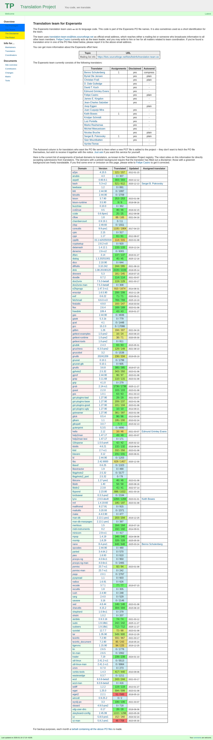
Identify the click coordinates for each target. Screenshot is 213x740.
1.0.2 (103, 615)
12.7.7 (103, 630)
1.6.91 (103, 581)
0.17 (103, 709)
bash (75, 183)
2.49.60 (103, 225)
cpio (74, 232)
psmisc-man (78, 570)
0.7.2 (103, 277)
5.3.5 (103, 427)
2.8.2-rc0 (103, 243)
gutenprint (77, 427)
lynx (74, 499)
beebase (77, 187)
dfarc (75, 255)
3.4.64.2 (103, 551)
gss (74, 394)
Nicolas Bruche (92, 132)
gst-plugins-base (81, 401)
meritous (77, 525)
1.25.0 (103, 690)
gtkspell (76, 424)
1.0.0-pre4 (103, 442)
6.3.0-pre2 (103, 349)
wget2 (75, 694)
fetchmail (77, 300)
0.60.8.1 (103, 180)
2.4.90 (103, 593)
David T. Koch (91, 87)
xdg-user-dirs (79, 709)
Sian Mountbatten (93, 140)
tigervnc (76, 645)
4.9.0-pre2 (103, 705)
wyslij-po (77, 702)
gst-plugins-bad (80, 397)
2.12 (103, 431)
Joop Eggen (90, 106)
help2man (77, 435)
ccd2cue (76, 210)
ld (73, 457)
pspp (75, 574)
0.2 (103, 529)
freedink (76, 311)
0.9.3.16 (103, 619)
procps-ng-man (80, 563)
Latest (208, 13)
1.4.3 (103, 672)
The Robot (9, 37)
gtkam (75, 420)
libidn (75, 484)
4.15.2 (103, 608)
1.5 (103, 525)
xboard (76, 705)
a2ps (75, 172)
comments (197, 738)
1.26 (103, 330)
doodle (76, 277)
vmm (75, 668)
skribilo (76, 619)
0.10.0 (103, 206)
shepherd (77, 611)
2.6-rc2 (103, 251)
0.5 (103, 210)
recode (76, 585)
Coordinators (11, 55)
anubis (75, 176)
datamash (77, 247)
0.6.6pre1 (103, 213)
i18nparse (77, 442)
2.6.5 (103, 649)
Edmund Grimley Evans (96, 91)
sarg (74, 596)
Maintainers (10, 47)
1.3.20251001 (103, 258)
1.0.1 (103, 394)
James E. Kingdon (93, 98)
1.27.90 (103, 397)
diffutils (76, 266)
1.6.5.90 (103, 292)
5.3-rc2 (103, 183)
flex (74, 307)
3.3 (103, 702)
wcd (74, 679)
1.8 (103, 217)
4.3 (103, 176)
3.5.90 (103, 202)
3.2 (103, 352)
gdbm (75, 330)
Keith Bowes (90, 113)
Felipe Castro (63, 39)
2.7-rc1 (103, 450)
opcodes (77, 548)
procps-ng (77, 559)
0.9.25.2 (103, 698)
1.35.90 (103, 634)
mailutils (76, 510)
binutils (76, 195)
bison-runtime (79, 202)
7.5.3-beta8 (103, 281)
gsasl (75, 390)
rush (74, 593)
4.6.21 (103, 446)
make (75, 514)
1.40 (103, 484)
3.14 (103, 255)
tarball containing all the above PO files (92, 729)
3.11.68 (103, 379)
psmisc (76, 566)
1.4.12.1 (103, 247)
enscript (76, 292)
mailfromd (77, 506)
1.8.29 (103, 540)
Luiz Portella (90, 121)
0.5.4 (103, 416)
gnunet (76, 360)
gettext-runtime (80, 337)
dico (74, 262)
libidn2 (75, 487)
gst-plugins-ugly (80, 409)
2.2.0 (103, 390)
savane (76, 600)
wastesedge (78, 675)
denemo (76, 251)
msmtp (76, 540)
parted (75, 551)
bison (75, 198)
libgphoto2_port (80, 476)
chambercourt (79, 221)
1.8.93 (103, 555)
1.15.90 (103, 645)
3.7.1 (103, 585)
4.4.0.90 (103, 514)
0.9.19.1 (103, 221)
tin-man (76, 653)
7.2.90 (103, 638)
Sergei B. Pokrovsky (94, 136)
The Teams (10, 30)
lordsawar (77, 495)
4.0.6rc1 (103, 559)
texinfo (75, 638)
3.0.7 (103, 424)
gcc (74, 326)
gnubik (75, 345)
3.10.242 (103, 266)
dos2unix (77, 281)
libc (74, 461)
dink (74, 270)
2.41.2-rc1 (103, 660)
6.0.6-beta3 (103, 679)
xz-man (76, 720)
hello (75, 431)
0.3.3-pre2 (103, 495)
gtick (74, 416)
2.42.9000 (103, 461)
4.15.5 (103, 172)
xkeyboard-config (81, 713)
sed (74, 604)
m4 (74, 503)
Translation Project (30, 6)
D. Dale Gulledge (93, 83)
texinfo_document (81, 642)
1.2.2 (103, 687)
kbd (74, 450)
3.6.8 (103, 367)
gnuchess (77, 349)
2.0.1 (103, 574)
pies (74, 555)
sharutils (76, 608)
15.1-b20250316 (103, 240)
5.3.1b (103, 318)
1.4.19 (103, 536)
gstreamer (77, 412)
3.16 (103, 600)
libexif (75, 465)
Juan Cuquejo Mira (94, 110)
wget (75, 690)
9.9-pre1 (103, 228)
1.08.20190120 (103, 270)
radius (75, 581)
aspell (75, 180)
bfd (74, 191)
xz (73, 717)
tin (73, 649)
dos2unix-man (79, 285)
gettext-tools (78, 341)
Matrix (8, 76)
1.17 (103, 236)
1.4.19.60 (103, 503)
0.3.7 (103, 675)
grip (74, 382)
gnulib (75, 356)
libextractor (78, 469)
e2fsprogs (77, 288)
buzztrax (76, 206)
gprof (75, 375)
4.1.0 (103, 382)
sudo (75, 623)
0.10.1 (103, 360)
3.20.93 (103, 510)
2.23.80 (103, 491)
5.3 (103, 273)
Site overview (11, 65)
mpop (75, 536)
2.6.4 (103, 307)
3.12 (103, 454)
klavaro (76, 454)
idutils (75, 446)
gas (74, 315)
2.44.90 (103, 191)
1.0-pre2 (103, 334)
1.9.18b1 (103, 623)
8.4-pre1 (103, 544)
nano (75, 544)
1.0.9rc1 (103, 611)
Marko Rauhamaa (93, 125)
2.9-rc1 (103, 533)
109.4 (103, 311)
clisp (74, 225)
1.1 (103, 420)
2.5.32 (103, 371)
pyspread (77, 578)
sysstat (76, 630)
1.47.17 (103, 435)
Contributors (10, 69)
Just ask (98, 152)
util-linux (76, 660)
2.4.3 (103, 345)
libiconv (76, 480)
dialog (75, 258)
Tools (7, 80)
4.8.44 (103, 604)
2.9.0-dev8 (103, 499)
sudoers (76, 626)
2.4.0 (103, 596)
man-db (76, 518)
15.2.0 (103, 326)
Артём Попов (91, 144)
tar (73, 634)
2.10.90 (103, 262)
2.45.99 (103, 713)
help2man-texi (79, 439)
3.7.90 (103, 198)
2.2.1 (103, 694)
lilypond (76, 491)
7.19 (103, 656)
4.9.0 (103, 304)
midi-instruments (81, 529)
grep (74, 379)
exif (74, 296)
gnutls (75, 367)
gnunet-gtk (78, 364)
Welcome (9, 13)
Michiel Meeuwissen (94, 128)
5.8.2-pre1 (103, 720)
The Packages (11, 26)
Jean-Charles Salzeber (96, 102)
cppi (74, 236)
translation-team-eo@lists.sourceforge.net (71, 37)
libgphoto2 (77, 473)
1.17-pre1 (103, 480)
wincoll (76, 698)
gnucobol (77, 352)
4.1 (103, 322)
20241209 (103, 356)
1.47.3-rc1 (103, 288)
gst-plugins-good (81, 405)
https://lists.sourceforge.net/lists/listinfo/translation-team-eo (128, 57)
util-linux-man (79, 664)
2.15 (103, 232)
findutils (76, 304)
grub (74, 386)
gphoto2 (76, 371)
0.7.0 (103, 668)
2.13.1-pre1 (103, 518)
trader (75, 656)
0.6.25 (103, 465)
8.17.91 (103, 506)
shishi (75, 615)
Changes (9, 73)
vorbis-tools (78, 672)
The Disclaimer (12, 33)
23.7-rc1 (103, 566)
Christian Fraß (91, 80)
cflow (75, 217)
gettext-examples (81, 334)
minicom (76, 533)
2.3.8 (103, 487)
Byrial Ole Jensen (93, 76)
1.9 (103, 469)
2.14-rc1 (103, 386)
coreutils (76, 228)
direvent (76, 273)
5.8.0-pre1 (103, 717)
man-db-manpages (82, 521)
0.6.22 (103, 296)
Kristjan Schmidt (92, 117)
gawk (75, 318)
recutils (76, 589)
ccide (75, 213)
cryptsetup (77, 243)
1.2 (103, 187)
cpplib (75, 240)
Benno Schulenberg (94, 72)
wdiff (74, 687)
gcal (74, 322)
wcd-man (77, 683)
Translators (10, 51)
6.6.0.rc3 (103, 300)
